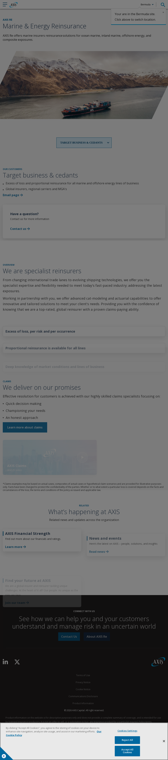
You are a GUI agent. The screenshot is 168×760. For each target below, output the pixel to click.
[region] (84, 741)
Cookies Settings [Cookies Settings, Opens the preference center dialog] (127, 730)
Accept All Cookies (127, 751)
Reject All (127, 740)
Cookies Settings (4, 756)
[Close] (164, 741)
